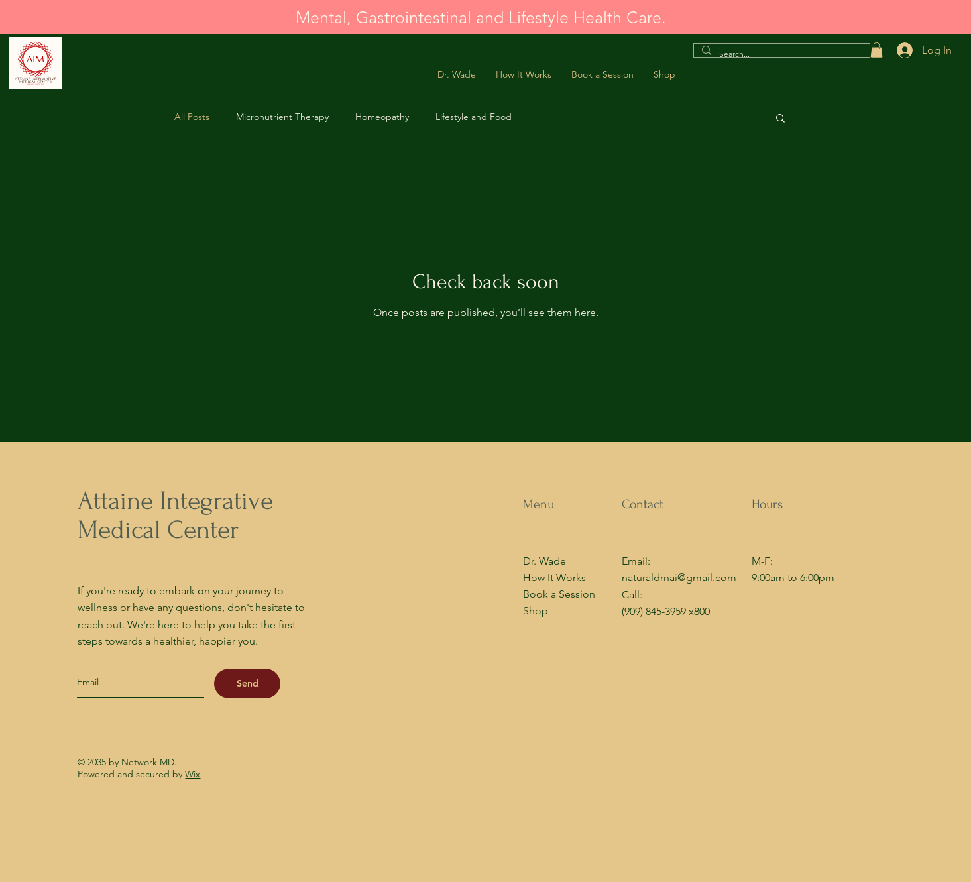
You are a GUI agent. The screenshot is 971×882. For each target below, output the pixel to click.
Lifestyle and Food (473, 117)
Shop (535, 610)
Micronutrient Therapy (282, 117)
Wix (192, 774)
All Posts (191, 117)
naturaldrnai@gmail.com (679, 577)
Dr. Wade (544, 561)
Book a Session (559, 594)
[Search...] (780, 55)
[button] (876, 50)
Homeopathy (382, 117)
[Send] (247, 683)
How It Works (554, 577)
